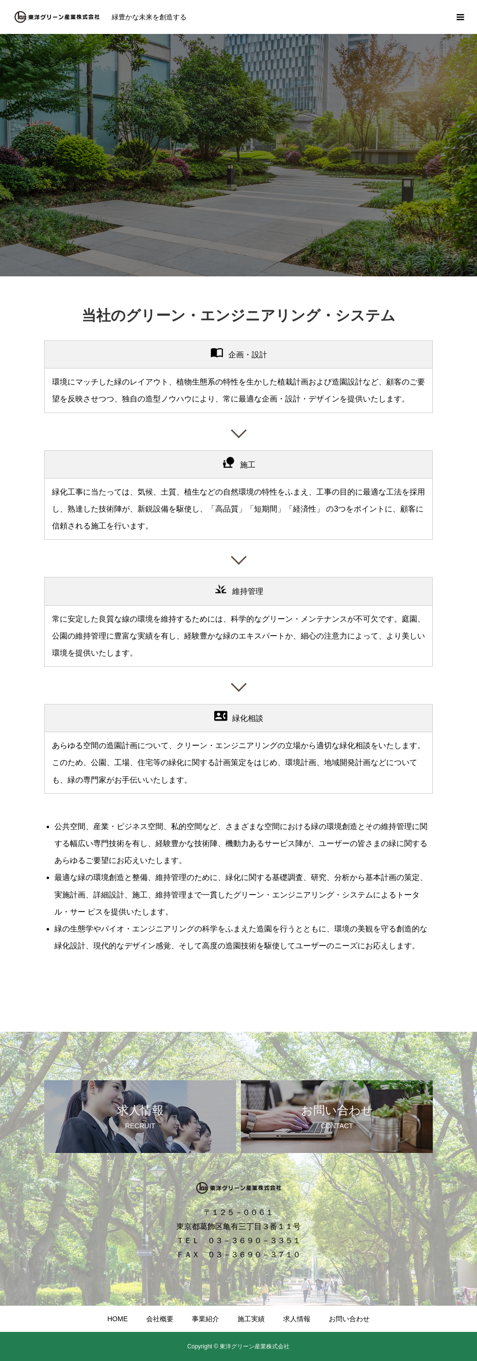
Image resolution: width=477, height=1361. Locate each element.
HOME (117, 1319)
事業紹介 (205, 1319)
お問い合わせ (349, 1319)
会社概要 (159, 1319)
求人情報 (296, 1319)
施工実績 (251, 1319)
